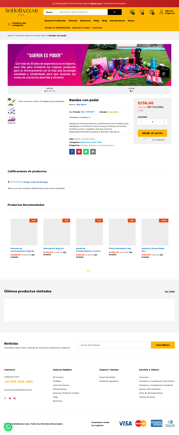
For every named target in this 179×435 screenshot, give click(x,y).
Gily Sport (81, 104)
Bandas (84, 145)
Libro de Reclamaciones (151, 393)
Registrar (170, 13)
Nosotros (85, 21)
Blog (104, 21)
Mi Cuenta (58, 377)
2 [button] (91, 271)
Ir (114, 12)
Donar (131, 21)
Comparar (160, 140)
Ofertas (73, 21)
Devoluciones (117, 21)
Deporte (93, 145)
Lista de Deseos (61, 385)
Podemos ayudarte (108, 381)
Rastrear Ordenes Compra (66, 393)
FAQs (96, 21)
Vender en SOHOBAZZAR (57, 28)
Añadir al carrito (152, 133)
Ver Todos (170, 291)
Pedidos (57, 381)
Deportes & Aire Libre (91, 142)
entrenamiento (106, 145)
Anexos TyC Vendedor (150, 389)
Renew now (95, 3)
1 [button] (88, 271)
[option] (24, 239)
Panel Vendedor (107, 377)
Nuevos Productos (55, 21)
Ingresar (166, 11)
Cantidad (142, 117)
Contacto (97, 28)
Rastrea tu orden (81, 28)
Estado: (103, 112)
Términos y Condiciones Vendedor (156, 385)
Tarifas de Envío (147, 397)
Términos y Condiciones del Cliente (157, 381)
